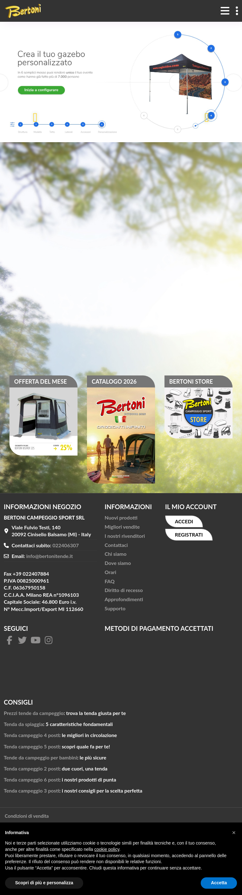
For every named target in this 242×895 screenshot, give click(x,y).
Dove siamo (118, 563)
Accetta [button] (219, 882)
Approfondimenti (124, 599)
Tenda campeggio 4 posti (31, 735)
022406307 (66, 545)
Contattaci (116, 545)
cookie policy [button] (106, 849)
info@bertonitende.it (49, 556)
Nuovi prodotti (121, 517)
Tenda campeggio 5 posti (31, 746)
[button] (234, 833)
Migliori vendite (122, 527)
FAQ (110, 581)
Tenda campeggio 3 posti (31, 790)
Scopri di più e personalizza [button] (44, 882)
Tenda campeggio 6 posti (31, 779)
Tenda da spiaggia (23, 724)
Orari (110, 572)
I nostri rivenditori (125, 536)
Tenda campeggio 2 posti (31, 768)
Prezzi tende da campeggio (34, 713)
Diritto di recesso (124, 590)
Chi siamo (115, 554)
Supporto (115, 608)
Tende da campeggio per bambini (40, 757)
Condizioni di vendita (27, 816)
